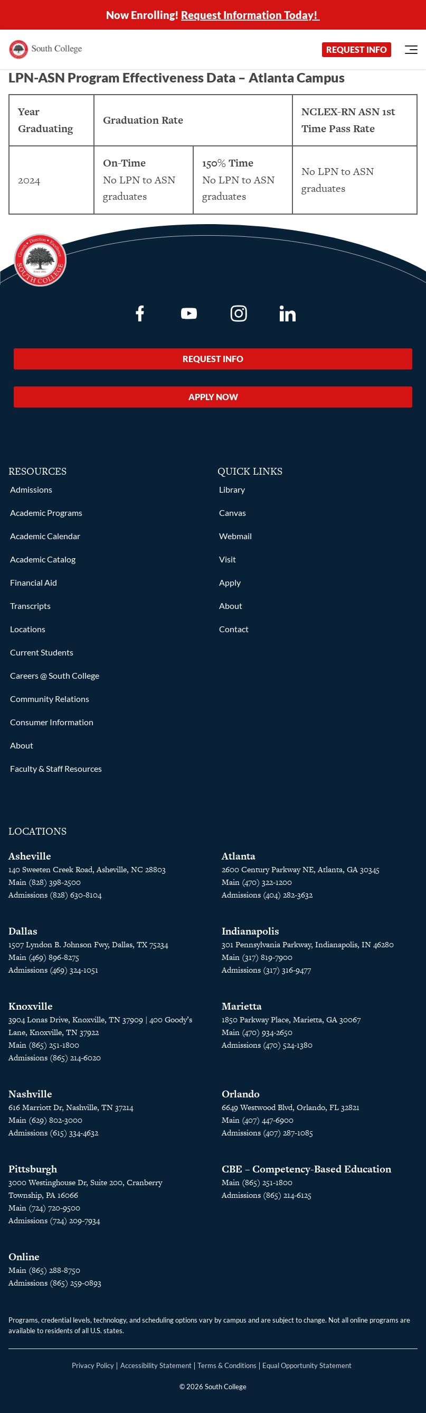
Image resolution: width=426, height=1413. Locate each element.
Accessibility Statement (156, 1365)
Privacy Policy (93, 1365)
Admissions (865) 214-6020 (54, 1057)
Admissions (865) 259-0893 (54, 1282)
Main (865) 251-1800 (43, 1044)
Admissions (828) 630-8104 (54, 894)
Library (232, 489)
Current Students (41, 652)
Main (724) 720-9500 (44, 1207)
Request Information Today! (250, 14)
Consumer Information (51, 722)
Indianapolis (250, 931)
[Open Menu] (411, 49)
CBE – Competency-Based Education (306, 1169)
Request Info (356, 49)
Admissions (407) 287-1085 (267, 1132)
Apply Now (213, 397)
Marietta (242, 1006)
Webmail (235, 536)
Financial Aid (33, 582)
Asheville (29, 856)
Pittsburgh (32, 1169)
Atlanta (238, 856)
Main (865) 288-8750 (44, 1270)
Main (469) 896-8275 (43, 957)
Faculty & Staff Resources (56, 768)
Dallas (22, 931)
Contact (234, 629)
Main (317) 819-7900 (257, 957)
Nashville (30, 1094)
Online (24, 1257)
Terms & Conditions (227, 1365)
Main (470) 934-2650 (257, 1032)
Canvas (232, 512)
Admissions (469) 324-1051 (53, 969)
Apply (230, 582)
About (21, 745)
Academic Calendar (45, 536)
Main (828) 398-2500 (44, 882)
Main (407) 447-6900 (258, 1119)
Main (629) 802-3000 (45, 1119)
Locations (27, 629)
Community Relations (49, 699)
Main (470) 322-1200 (257, 882)
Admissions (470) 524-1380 (267, 1044)
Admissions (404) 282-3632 (267, 894)
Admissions (31, 489)
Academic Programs (46, 512)
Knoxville (30, 1006)
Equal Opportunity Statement (307, 1365)
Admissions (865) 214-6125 (266, 1194)
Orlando (241, 1094)
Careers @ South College (54, 675)
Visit (227, 559)
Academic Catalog (42, 559)
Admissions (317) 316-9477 (266, 969)
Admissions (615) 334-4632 (53, 1132)
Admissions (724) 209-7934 (54, 1220)
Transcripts (30, 606)
